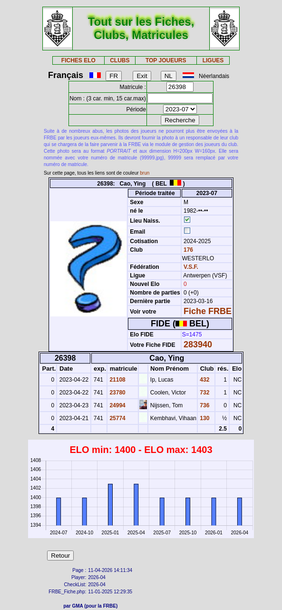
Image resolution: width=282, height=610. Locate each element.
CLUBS (119, 60)
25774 (117, 418)
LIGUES (213, 60)
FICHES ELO (78, 60)
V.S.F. (191, 267)
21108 (117, 379)
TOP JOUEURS (166, 60)
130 (203, 418)
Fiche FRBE (208, 311)
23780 (117, 392)
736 (203, 405)
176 (187, 249)
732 (203, 392)
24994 (117, 405)
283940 (198, 344)
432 (203, 379)
